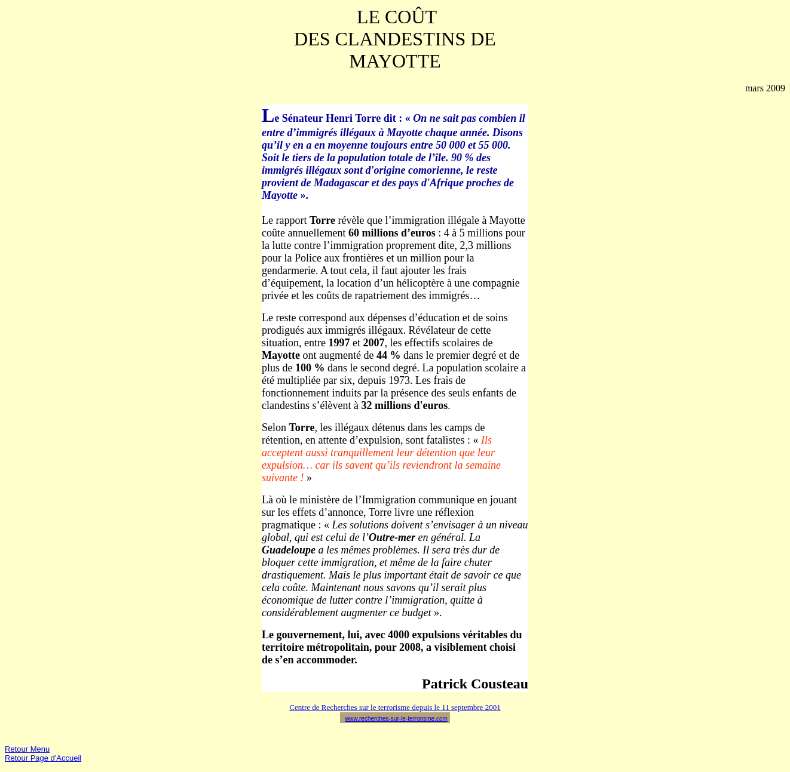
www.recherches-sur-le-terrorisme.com (396, 718)
